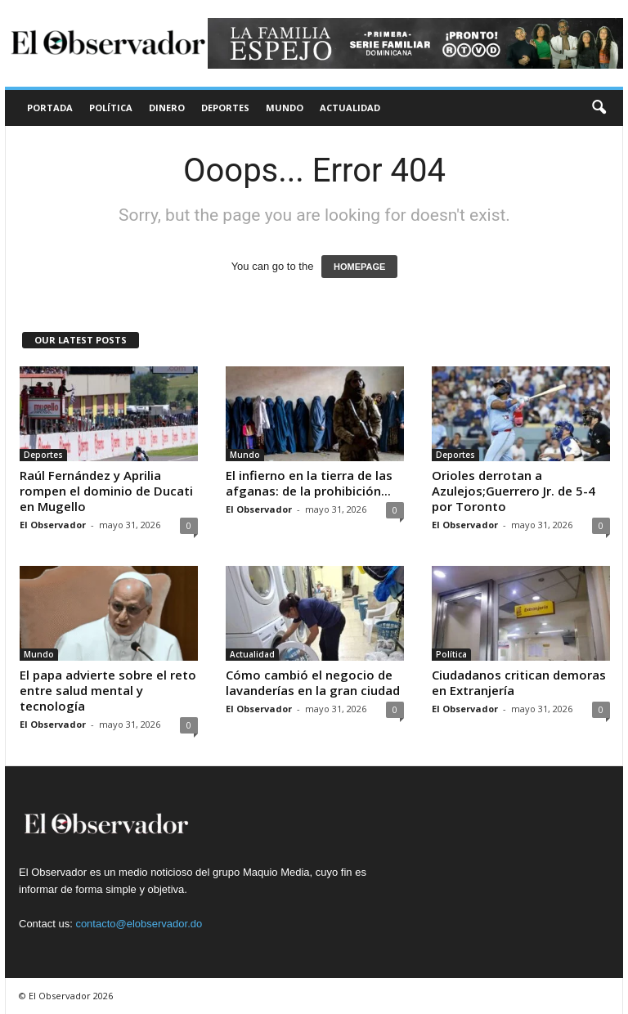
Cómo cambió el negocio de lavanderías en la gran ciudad (313, 682)
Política (110, 107)
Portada (50, 107)
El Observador (53, 524)
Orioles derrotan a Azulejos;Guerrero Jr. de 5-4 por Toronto (513, 490)
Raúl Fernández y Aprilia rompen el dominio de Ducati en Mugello (106, 490)
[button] (599, 108)
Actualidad (350, 107)
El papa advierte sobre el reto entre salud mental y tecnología (108, 690)
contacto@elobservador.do (138, 924)
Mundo (284, 107)
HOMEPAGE (359, 266)
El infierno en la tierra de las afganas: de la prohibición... (309, 483)
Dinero (167, 107)
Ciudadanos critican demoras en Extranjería (519, 682)
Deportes (225, 107)
